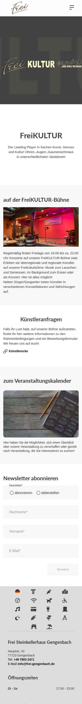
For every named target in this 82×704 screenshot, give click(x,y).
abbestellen (50, 493)
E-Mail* (15, 551)
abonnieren (23, 493)
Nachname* (18, 512)
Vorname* (16, 531)
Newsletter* (16, 485)
